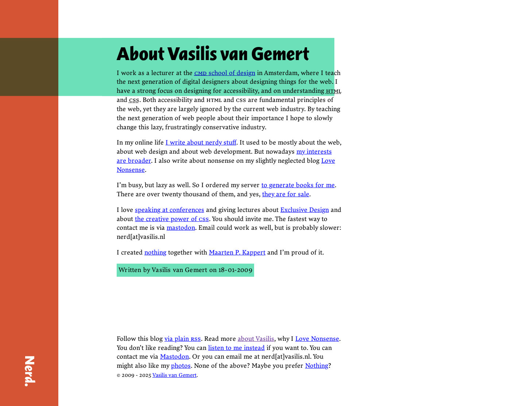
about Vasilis (256, 339)
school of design (224, 73)
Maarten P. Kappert (237, 252)
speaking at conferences (169, 210)
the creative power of (172, 219)
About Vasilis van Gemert (213, 54)
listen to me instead (236, 348)
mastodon (181, 228)
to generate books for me (298, 185)
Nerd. (29, 371)
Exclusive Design (304, 210)
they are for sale (285, 194)
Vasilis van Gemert (179, 270)
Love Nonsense (317, 339)
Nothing (316, 366)
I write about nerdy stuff (201, 142)
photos (181, 366)
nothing (155, 252)
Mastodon (174, 356)
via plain (182, 339)
